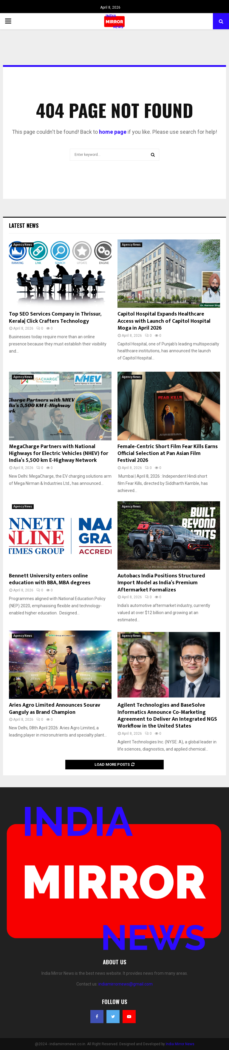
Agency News (22, 244)
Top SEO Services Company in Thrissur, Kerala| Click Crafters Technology (55, 317)
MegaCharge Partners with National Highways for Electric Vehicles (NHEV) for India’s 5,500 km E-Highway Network (58, 453)
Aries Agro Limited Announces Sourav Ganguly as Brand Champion (54, 709)
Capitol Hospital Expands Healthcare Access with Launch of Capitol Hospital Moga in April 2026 (164, 321)
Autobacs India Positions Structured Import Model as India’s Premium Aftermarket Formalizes (161, 582)
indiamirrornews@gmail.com (125, 984)
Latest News (23, 225)
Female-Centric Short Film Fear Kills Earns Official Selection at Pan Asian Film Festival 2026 (167, 453)
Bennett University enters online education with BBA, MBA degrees (49, 579)
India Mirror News (180, 1044)
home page (112, 132)
